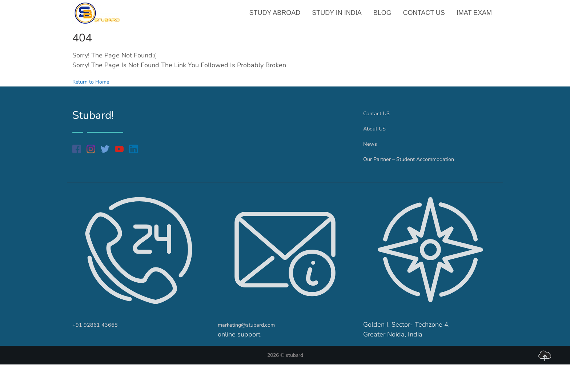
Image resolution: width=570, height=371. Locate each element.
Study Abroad (278, 16)
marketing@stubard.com (254, 331)
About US (377, 134)
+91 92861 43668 (100, 331)
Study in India (339, 16)
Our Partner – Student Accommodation (420, 165)
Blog (384, 16)
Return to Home (95, 88)
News (371, 150)
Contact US (425, 16)
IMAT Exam (474, 16)
